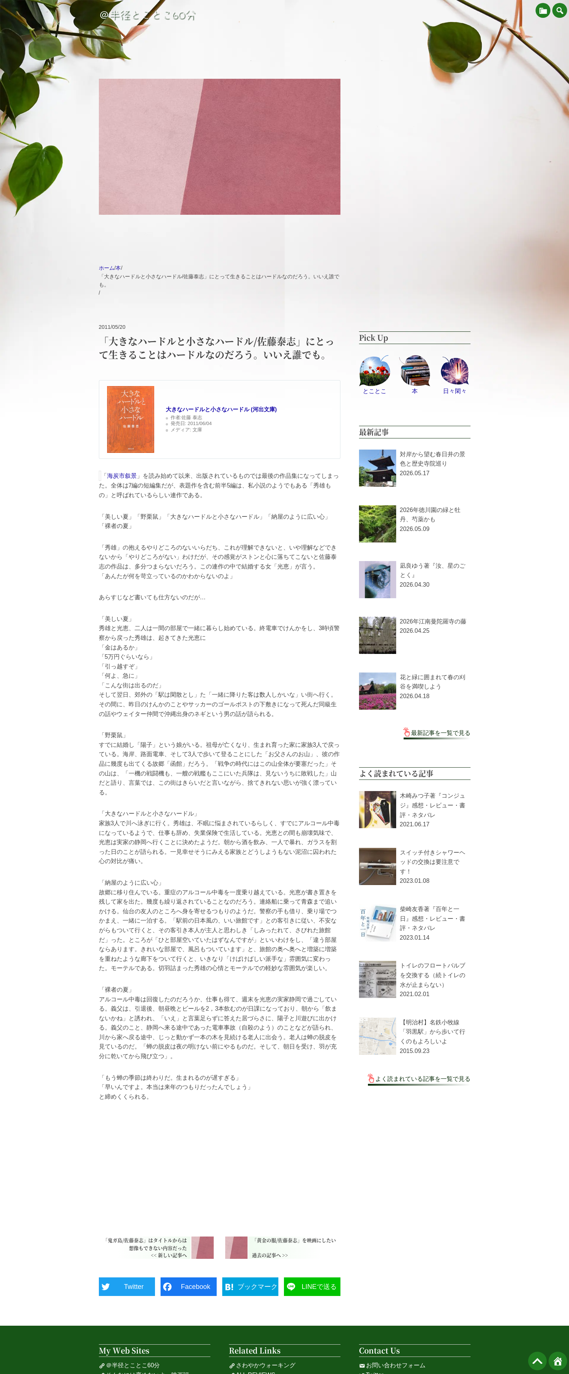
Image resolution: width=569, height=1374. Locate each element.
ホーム (106, 268)
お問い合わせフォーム (392, 1365)
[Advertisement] (219, 1165)
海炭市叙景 (122, 476)
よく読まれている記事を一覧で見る (423, 1079)
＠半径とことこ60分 (147, 15)
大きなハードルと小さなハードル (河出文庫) (221, 409)
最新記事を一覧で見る (441, 733)
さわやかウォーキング (262, 1365)
